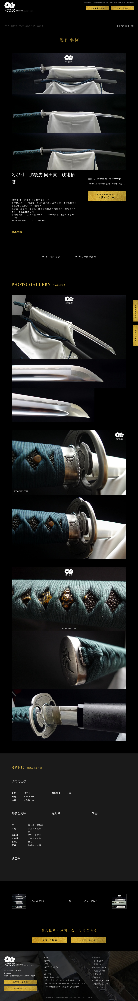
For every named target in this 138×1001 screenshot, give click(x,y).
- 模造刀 (46, 970)
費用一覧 (97, 958)
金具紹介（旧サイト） (101, 967)
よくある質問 (98, 961)
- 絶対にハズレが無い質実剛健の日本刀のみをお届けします (64, 983)
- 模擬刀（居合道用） (51, 967)
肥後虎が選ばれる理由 (51, 977)
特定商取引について (101, 984)
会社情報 (97, 977)
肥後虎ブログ (98, 964)
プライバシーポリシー (101, 980)
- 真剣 (46, 964)
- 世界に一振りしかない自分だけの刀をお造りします (62, 980)
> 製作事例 (13, 26)
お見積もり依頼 (99, 971)
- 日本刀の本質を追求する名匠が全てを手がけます (61, 987)
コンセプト (47, 974)
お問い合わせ (98, 974)
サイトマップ (98, 987)
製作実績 (47, 961)
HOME (7, 26)
